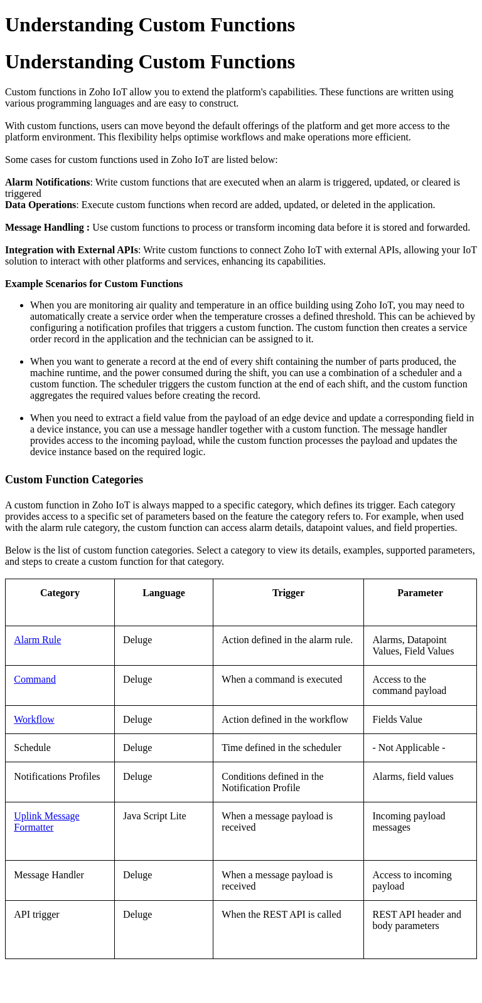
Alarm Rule (37, 639)
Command (35, 679)
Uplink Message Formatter (46, 821)
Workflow (34, 719)
